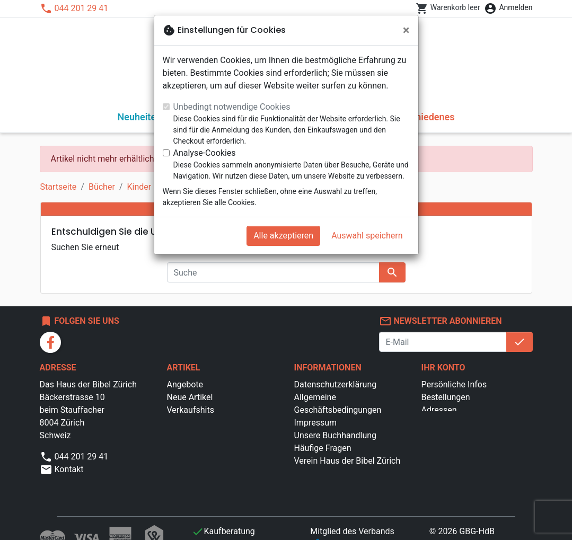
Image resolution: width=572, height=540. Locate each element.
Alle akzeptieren (283, 236)
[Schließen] (406, 30)
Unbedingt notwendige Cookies (232, 107)
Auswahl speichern (366, 236)
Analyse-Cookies (204, 153)
